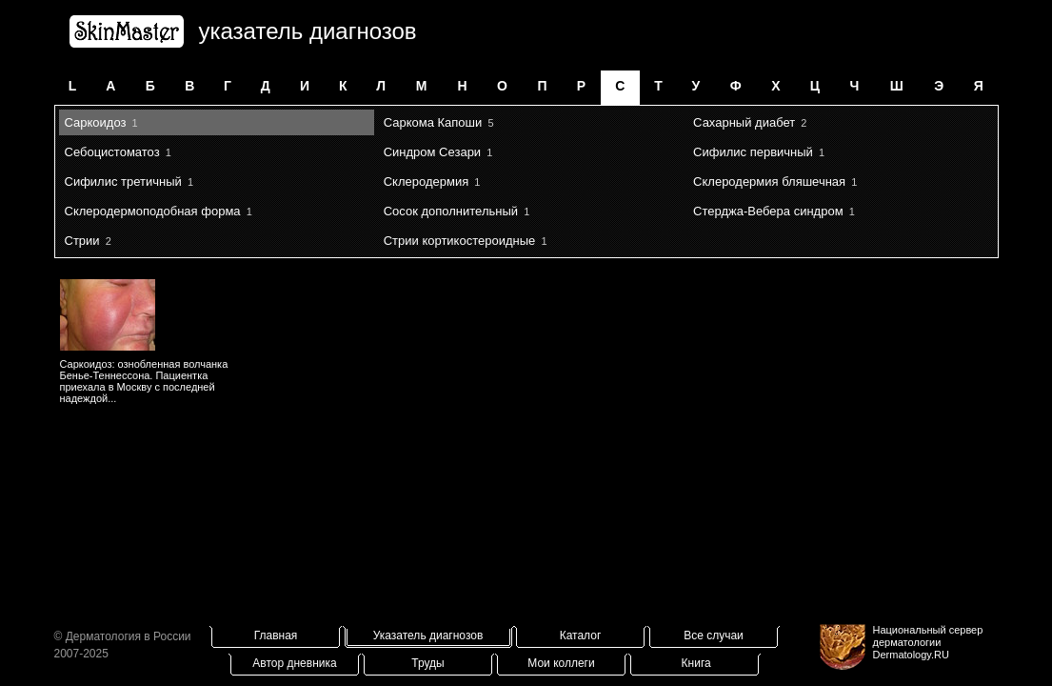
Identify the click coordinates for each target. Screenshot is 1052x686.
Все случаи (714, 635)
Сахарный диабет (744, 122)
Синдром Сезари (432, 152)
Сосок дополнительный (451, 211)
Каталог (581, 635)
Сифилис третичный (123, 181)
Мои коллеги (560, 663)
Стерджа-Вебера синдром (768, 211)
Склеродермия (426, 181)
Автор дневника (294, 663)
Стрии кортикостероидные (460, 240)
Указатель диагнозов (428, 635)
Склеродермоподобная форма (153, 211)
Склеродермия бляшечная (769, 181)
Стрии (82, 240)
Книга (696, 663)
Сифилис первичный (753, 152)
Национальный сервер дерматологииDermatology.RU (928, 642)
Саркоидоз (96, 122)
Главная (276, 635)
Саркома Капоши (433, 122)
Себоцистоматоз (112, 152)
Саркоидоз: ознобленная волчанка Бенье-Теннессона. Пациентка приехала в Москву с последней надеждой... (144, 381)
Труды (427, 663)
